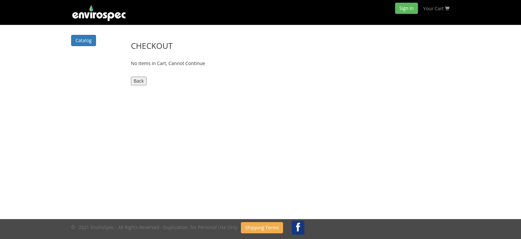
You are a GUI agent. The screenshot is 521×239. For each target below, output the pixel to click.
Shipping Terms (262, 227)
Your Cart (436, 8)
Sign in (406, 8)
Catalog (83, 40)
